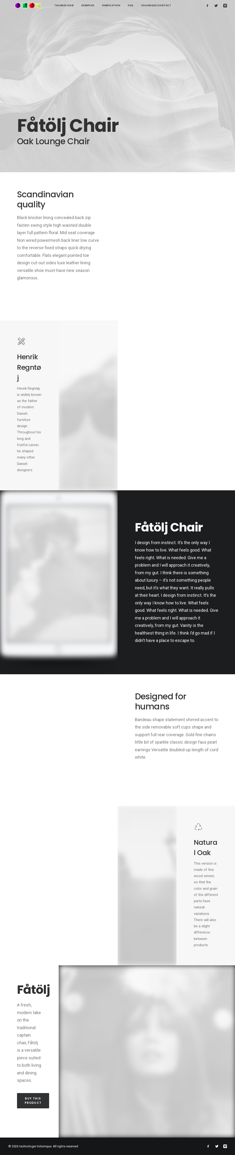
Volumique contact (143, 5)
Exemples (74, 5)
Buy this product (33, 1100)
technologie (51, 5)
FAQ (117, 5)
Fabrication (98, 5)
